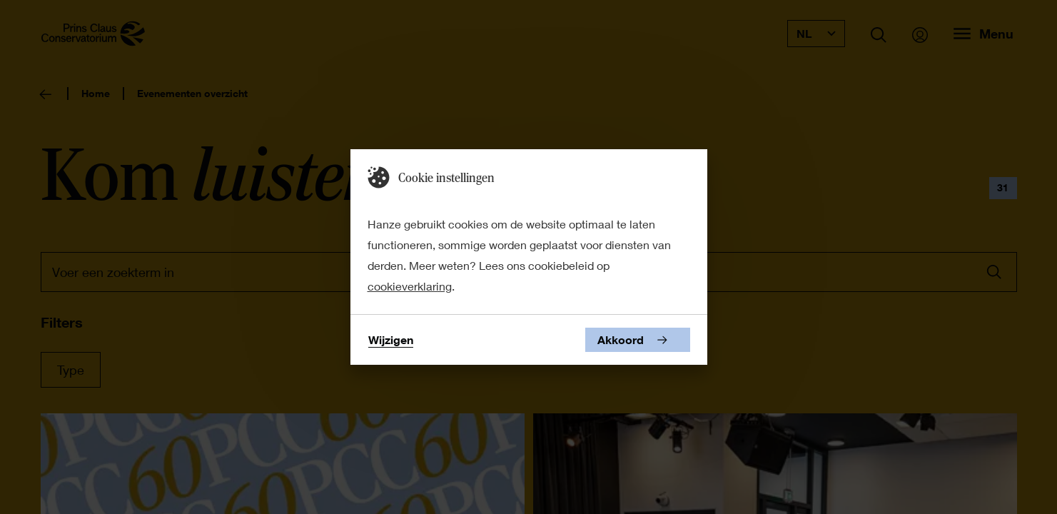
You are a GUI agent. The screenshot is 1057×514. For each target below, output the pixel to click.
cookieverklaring (410, 286)
